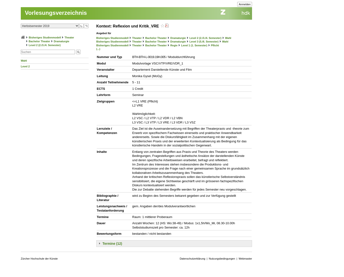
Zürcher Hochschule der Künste (39, 258)
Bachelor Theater (39, 41)
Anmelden (245, 4)
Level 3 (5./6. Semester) (204, 41)
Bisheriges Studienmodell (45, 37)
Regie (173, 45)
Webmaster (245, 258)
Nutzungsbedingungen (222, 258)
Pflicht (215, 45)
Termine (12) (112, 243)
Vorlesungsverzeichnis (56, 13)
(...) (98, 49)
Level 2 (25, 66)
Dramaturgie (61, 41)
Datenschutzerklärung (192, 258)
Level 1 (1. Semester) (194, 45)
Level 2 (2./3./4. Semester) (45, 45)
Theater (69, 37)
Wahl (24, 60)
